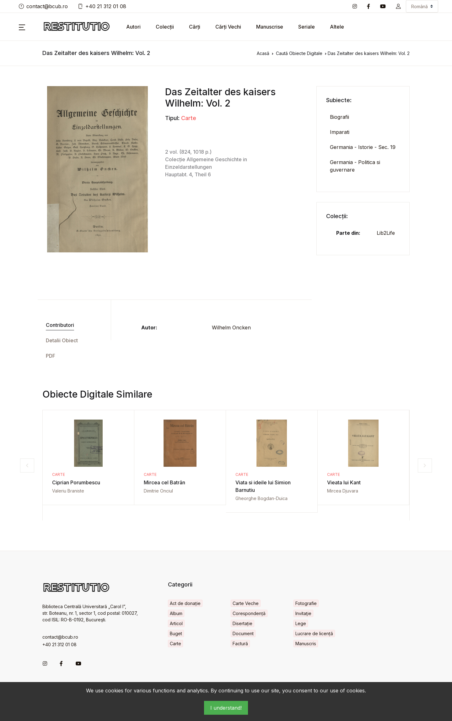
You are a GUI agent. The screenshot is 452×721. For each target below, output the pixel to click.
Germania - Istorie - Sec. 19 (363, 147)
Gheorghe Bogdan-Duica (261, 498)
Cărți (194, 27)
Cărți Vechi (228, 27)
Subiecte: (339, 100)
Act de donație (185, 603)
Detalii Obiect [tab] (62, 340)
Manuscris (305, 643)
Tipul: (172, 118)
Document (243, 633)
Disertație (242, 623)
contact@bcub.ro (43, 6)
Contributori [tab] (60, 325)
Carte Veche (246, 603)
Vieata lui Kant (344, 482)
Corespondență (249, 613)
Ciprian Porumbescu (76, 482)
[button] (398, 6)
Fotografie (306, 603)
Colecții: (337, 216)
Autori (133, 27)
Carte (188, 118)
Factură (240, 643)
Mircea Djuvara (342, 490)
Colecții (165, 27)
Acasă (263, 53)
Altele (337, 27)
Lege (300, 623)
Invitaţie (303, 613)
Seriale (306, 27)
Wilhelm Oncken (231, 327)
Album (176, 613)
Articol (176, 623)
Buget (176, 633)
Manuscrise (269, 27)
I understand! (226, 708)
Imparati (339, 132)
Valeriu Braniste (68, 490)
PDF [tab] (50, 356)
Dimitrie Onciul (158, 490)
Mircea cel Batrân (164, 482)
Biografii (339, 117)
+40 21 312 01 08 (102, 6)
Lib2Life (386, 233)
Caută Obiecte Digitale (299, 53)
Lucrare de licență (314, 633)
